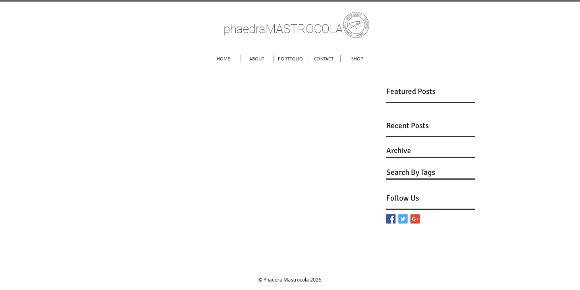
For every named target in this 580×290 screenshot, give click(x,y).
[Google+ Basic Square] (415, 219)
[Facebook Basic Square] (391, 219)
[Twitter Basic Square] (403, 219)
